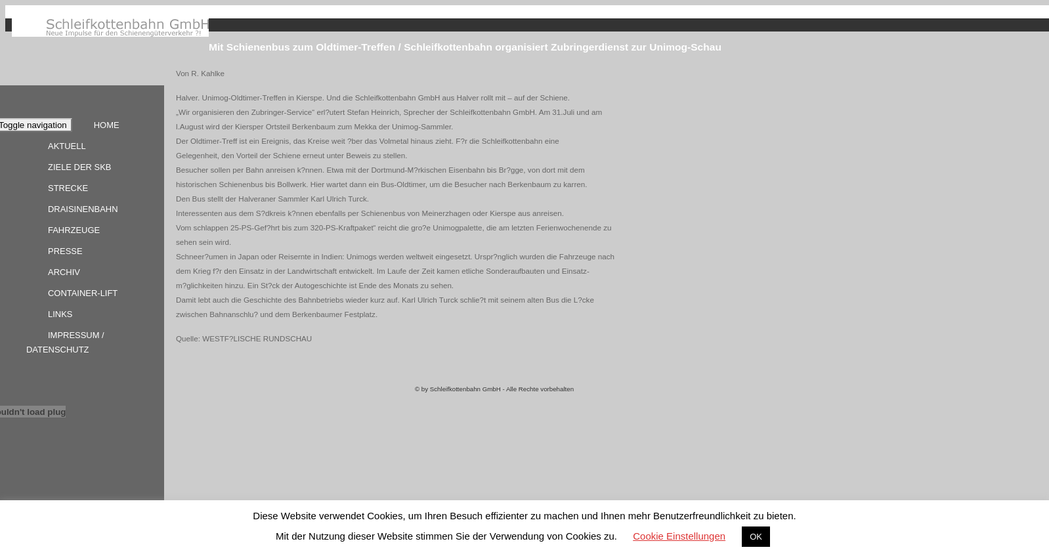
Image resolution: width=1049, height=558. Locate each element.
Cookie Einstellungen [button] (679, 536)
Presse (65, 251)
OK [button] (756, 537)
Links (60, 314)
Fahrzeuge (74, 230)
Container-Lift (83, 293)
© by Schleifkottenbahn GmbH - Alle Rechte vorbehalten (494, 389)
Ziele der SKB (79, 167)
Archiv (64, 272)
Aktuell (67, 146)
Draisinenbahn (83, 209)
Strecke (68, 188)
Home (106, 125)
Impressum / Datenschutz (65, 342)
